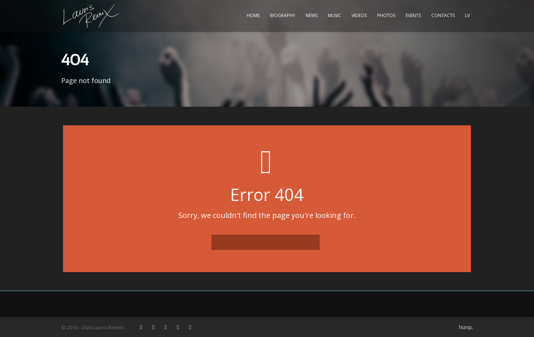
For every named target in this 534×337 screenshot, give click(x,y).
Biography (282, 15)
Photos (386, 15)
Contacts (443, 15)
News (311, 15)
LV (467, 15)
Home (253, 15)
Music (334, 15)
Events (413, 15)
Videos (359, 15)
